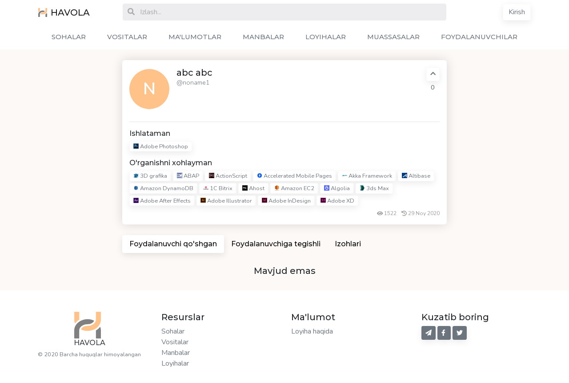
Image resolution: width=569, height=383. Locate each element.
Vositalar (174, 342)
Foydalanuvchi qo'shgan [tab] (173, 244)
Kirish (517, 12)
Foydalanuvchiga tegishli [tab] (276, 244)
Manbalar (175, 353)
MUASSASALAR (393, 37)
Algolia (337, 188)
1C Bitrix (217, 188)
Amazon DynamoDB (163, 188)
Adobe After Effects (162, 201)
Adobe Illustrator (226, 201)
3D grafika (150, 176)
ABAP (188, 176)
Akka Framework (367, 176)
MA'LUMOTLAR (194, 37)
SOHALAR (69, 37)
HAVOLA (64, 12)
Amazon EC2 (294, 188)
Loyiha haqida (312, 331)
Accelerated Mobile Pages (294, 176)
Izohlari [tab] (348, 244)
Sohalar (172, 331)
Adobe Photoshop (160, 147)
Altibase (416, 176)
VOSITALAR (127, 37)
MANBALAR (263, 37)
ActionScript (228, 176)
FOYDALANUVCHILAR (479, 37)
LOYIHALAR (325, 37)
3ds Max (374, 188)
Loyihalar (175, 363)
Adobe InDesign (286, 201)
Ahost (253, 188)
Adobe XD (337, 201)
